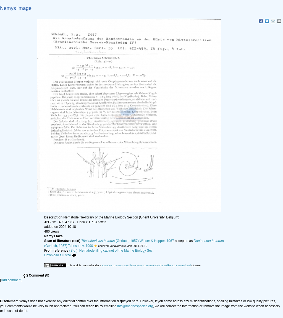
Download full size (60, 255)
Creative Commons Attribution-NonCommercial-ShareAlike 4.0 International (146, 265)
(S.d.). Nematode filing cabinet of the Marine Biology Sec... (112, 250)
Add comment (11, 280)
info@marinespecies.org (135, 306)
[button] (95, 245)
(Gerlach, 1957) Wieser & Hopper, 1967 (127, 241)
